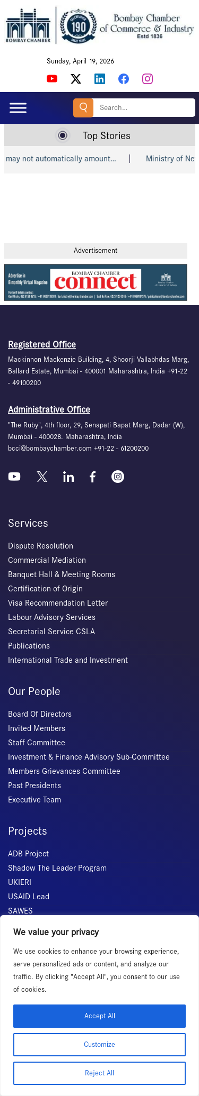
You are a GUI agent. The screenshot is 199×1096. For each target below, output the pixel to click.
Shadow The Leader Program (57, 868)
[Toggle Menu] (18, 108)
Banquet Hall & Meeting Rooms (61, 574)
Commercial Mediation (47, 560)
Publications (29, 646)
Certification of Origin (45, 588)
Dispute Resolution (40, 546)
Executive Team (34, 800)
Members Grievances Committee (64, 771)
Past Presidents (34, 785)
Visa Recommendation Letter (58, 603)
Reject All (99, 1072)
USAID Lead (28, 896)
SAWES (20, 911)
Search (83, 108)
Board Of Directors (40, 714)
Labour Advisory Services (52, 617)
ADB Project (28, 853)
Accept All (99, 1015)
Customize (99, 1044)
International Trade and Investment (68, 660)
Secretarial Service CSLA (51, 631)
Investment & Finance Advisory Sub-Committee (89, 757)
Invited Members (36, 728)
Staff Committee (36, 742)
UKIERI (19, 882)
